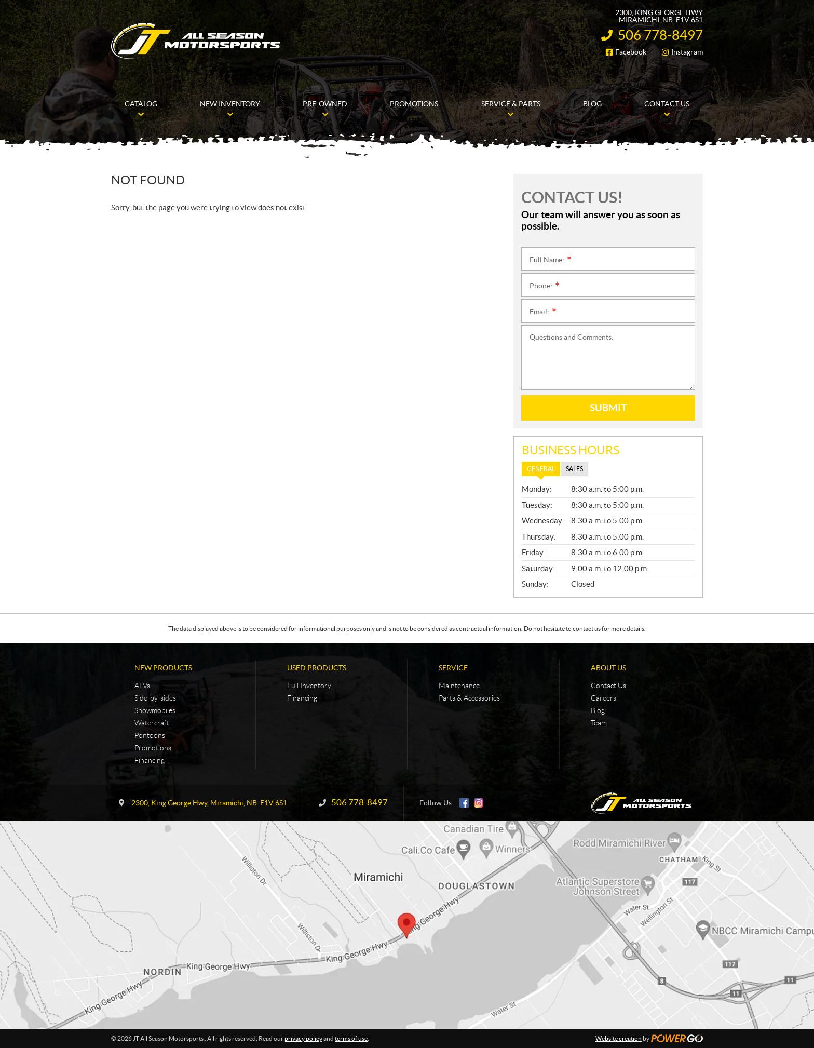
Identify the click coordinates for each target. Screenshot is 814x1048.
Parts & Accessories (469, 698)
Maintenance (459, 685)
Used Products (316, 668)
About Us (608, 668)
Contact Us (608, 685)
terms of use (351, 1038)
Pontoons (149, 735)
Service (453, 668)
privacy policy (303, 1038)
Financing (149, 760)
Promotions (152, 748)
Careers (603, 698)
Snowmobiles (154, 710)
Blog (598, 710)
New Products (163, 668)
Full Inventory (309, 685)
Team (599, 723)
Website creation (618, 1038)
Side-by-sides (155, 698)
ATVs (142, 685)
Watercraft (151, 723)
